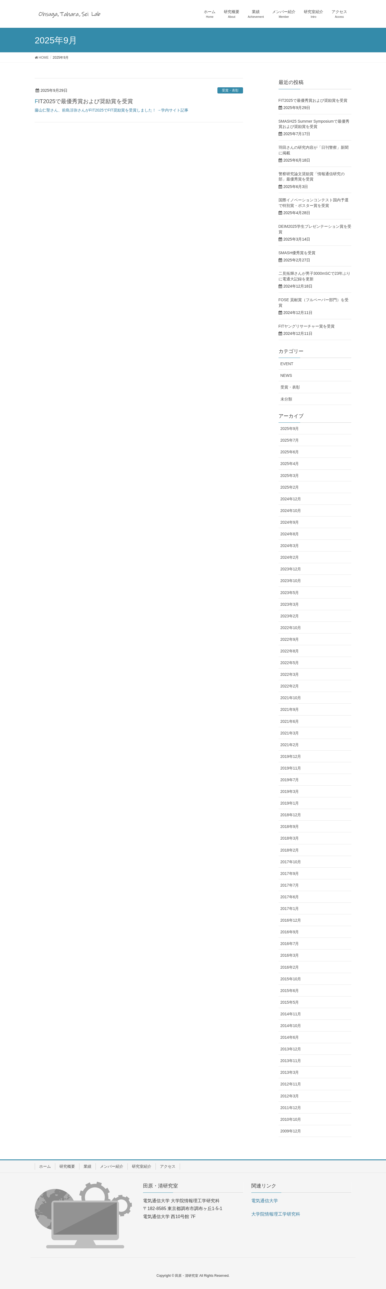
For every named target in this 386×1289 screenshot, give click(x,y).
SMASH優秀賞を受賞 (297, 253)
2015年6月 (289, 990)
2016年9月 (289, 932)
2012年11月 (290, 1084)
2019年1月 (289, 803)
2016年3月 (289, 955)
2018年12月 (290, 815)
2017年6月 (289, 897)
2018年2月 (289, 850)
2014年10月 (290, 1025)
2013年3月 (289, 1072)
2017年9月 (289, 873)
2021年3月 (289, 733)
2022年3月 (289, 674)
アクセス (168, 1166)
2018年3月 (289, 838)
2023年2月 (289, 616)
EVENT (287, 364)
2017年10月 (290, 862)
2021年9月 (289, 709)
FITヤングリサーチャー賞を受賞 (307, 326)
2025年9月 (289, 428)
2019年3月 (289, 791)
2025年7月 (289, 440)
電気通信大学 (264, 1200)
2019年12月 (290, 756)
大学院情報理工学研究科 (275, 1214)
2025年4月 (289, 463)
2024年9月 (289, 522)
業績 (87, 1166)
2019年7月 (289, 780)
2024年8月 (289, 534)
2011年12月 (290, 1107)
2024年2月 (289, 557)
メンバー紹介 (111, 1166)
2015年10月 (290, 979)
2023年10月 (290, 580)
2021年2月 (289, 745)
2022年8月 (289, 651)
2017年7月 (289, 885)
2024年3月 (289, 545)
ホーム (45, 1166)
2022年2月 (289, 686)
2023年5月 (289, 592)
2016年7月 (289, 943)
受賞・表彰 (230, 90)
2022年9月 (289, 639)
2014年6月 (289, 1037)
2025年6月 (289, 452)
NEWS (286, 375)
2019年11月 (290, 768)
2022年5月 (289, 662)
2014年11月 (290, 1014)
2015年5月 (289, 1002)
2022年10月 (290, 627)
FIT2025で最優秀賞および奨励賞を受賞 (84, 101)
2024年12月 (290, 499)
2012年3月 (289, 1096)
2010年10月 (290, 1119)
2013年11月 (290, 1060)
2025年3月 (289, 475)
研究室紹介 (141, 1166)
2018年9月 (289, 826)
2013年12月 (290, 1049)
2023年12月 (290, 569)
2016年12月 (290, 920)
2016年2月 (289, 967)
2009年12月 (290, 1131)
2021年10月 (290, 698)
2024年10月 (290, 510)
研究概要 (67, 1166)
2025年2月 (289, 487)
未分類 (286, 399)
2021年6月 (289, 721)
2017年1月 (289, 908)
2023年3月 (289, 604)
